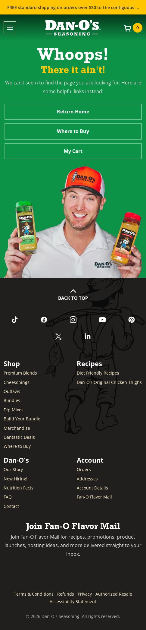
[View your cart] (132, 28)
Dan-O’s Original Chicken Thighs (109, 382)
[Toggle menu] (10, 27)
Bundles (12, 400)
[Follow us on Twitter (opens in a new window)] (59, 336)
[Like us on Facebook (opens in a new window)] (44, 319)
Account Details (92, 488)
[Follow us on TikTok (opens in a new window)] (15, 319)
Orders (84, 469)
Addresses (87, 479)
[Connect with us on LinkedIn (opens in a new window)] (88, 336)
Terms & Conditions (34, 594)
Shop (12, 363)
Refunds (65, 594)
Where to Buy (73, 131)
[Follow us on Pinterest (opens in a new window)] (131, 319)
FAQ (8, 497)
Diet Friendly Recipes (98, 373)
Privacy (85, 594)
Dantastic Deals (19, 437)
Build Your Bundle (22, 419)
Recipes (89, 363)
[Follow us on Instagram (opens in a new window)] (73, 319)
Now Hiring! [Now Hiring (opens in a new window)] (15, 479)
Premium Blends (20, 373)
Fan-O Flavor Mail (94, 497)
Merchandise (17, 428)
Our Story (13, 469)
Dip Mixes (13, 410)
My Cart (73, 151)
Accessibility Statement (73, 601)
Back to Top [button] (73, 298)
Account (90, 459)
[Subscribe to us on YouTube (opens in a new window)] (102, 319)
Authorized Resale (113, 594)
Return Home (73, 111)
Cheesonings (17, 382)
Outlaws (12, 391)
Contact (11, 506)
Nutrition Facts (18, 488)
